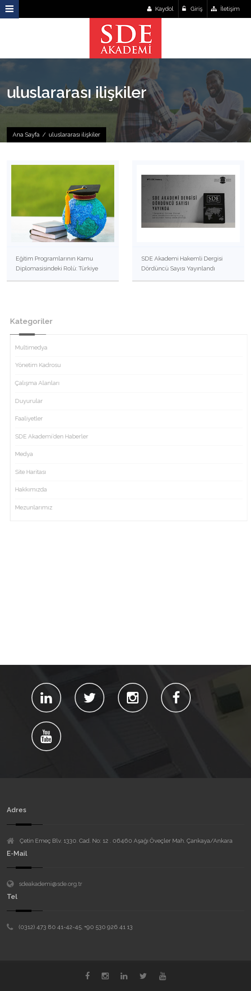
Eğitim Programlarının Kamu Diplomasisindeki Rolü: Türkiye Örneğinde (57, 268)
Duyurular (32, 401)
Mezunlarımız (37, 507)
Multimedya (34, 347)
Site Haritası (33, 472)
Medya (27, 454)
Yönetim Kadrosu (41, 365)
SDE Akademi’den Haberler (55, 436)
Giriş (192, 8)
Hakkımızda (34, 489)
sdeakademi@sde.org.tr (50, 883)
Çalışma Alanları (40, 383)
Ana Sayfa (26, 134)
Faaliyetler (32, 418)
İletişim (225, 8)
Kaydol (160, 8)
